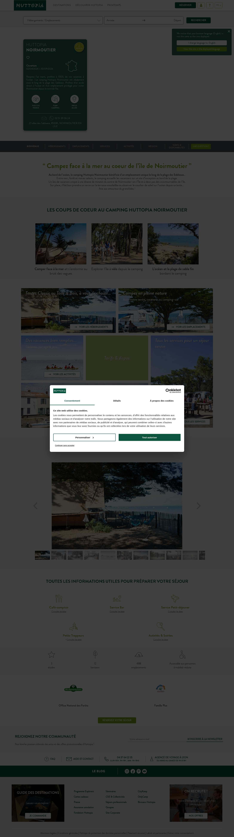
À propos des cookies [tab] (162, 400)
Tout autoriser (149, 437)
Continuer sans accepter (64, 445)
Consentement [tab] (72, 400)
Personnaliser (84, 437)
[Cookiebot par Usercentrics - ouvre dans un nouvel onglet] (168, 391)
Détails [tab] (117, 400)
